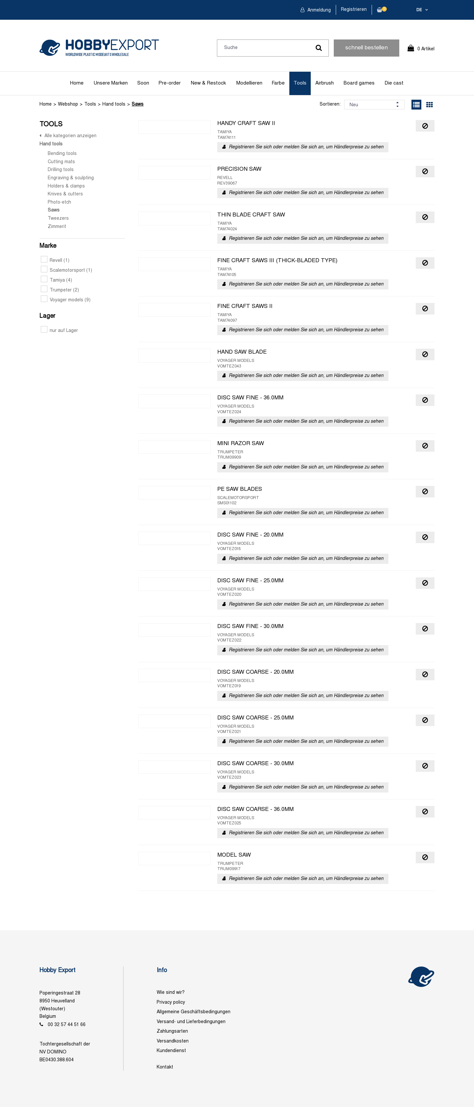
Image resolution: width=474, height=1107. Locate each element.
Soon (143, 83)
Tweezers (58, 218)
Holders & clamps (66, 186)
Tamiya (56, 280)
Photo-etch (59, 202)
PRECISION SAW (239, 169)
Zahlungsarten (172, 1031)
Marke (48, 246)
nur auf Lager (59, 331)
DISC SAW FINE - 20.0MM (250, 535)
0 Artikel (425, 49)
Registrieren (354, 10)
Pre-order (169, 83)
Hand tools (113, 104)
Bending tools (62, 154)
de (419, 10)
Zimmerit (57, 227)
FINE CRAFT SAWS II (245, 306)
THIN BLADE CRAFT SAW (251, 215)
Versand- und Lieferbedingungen (191, 1022)
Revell (55, 261)
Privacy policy (171, 1002)
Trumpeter (60, 290)
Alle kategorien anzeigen (70, 136)
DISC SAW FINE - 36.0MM (250, 398)
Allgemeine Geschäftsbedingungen (193, 1012)
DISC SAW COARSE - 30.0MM (255, 764)
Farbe (278, 83)
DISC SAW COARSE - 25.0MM (255, 718)
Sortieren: (330, 104)
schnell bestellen (366, 48)
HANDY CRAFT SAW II (246, 123)
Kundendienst (171, 1051)
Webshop (68, 104)
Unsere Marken (110, 83)
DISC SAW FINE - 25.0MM (250, 581)
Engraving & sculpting (71, 178)
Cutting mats (61, 162)
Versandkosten (173, 1041)
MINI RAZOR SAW (240, 443)
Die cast (394, 83)
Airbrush (324, 83)
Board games (359, 83)
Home (77, 83)
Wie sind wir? (171, 993)
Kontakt (165, 1067)
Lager (47, 316)
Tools (300, 83)
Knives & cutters (65, 194)
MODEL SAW (234, 855)
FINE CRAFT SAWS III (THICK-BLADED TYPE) (277, 261)
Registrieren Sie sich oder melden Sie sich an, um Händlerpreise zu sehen (306, 147)
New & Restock (208, 83)
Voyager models (66, 300)
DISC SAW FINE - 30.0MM (250, 626)
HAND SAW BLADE (242, 352)
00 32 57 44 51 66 (67, 1025)
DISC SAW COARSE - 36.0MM (255, 809)
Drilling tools (61, 170)
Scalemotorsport (66, 270)
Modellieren (249, 83)
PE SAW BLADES (239, 489)
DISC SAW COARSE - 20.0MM (255, 672)
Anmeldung (318, 10)
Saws (138, 104)
